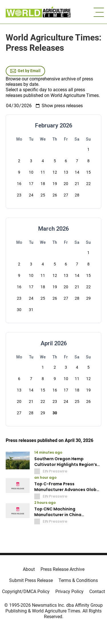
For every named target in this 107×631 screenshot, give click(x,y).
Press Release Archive (62, 569)
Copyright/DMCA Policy (26, 591)
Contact (97, 591)
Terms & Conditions (78, 580)
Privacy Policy (69, 591)
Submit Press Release (31, 580)
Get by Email (25, 71)
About (29, 569)
